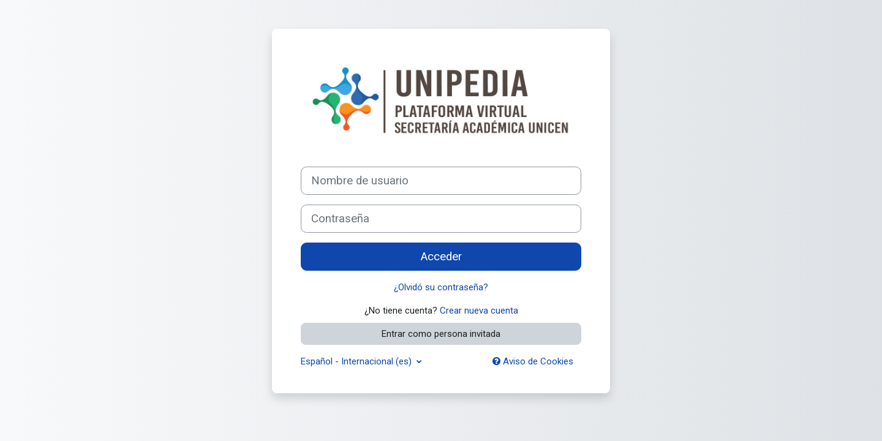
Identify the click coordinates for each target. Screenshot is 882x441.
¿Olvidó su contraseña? (441, 287)
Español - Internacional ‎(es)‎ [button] (357, 361)
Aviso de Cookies (532, 361)
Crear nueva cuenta (479, 310)
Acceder (441, 256)
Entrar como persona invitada (441, 333)
